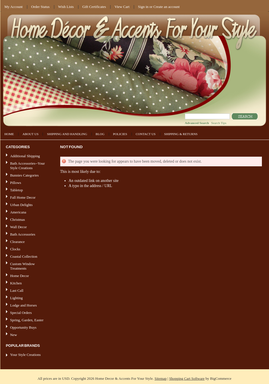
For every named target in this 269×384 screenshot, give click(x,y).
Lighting (16, 298)
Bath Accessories (26, 234)
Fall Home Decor (23, 197)
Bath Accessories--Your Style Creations (27, 165)
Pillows (15, 183)
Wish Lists (66, 7)
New (13, 335)
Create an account (166, 7)
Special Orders (21, 312)
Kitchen (16, 283)
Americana (26, 212)
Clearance (17, 242)
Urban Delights (21, 205)
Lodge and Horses (23, 305)
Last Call (17, 290)
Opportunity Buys (23, 327)
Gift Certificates (94, 7)
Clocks (15, 249)
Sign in (143, 7)
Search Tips (218, 123)
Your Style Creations (25, 354)
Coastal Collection (23, 256)
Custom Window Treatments (22, 266)
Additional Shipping (25, 156)
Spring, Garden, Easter (27, 320)
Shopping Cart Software (187, 378)
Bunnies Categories (24, 175)
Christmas (17, 219)
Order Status (40, 7)
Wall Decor (18, 227)
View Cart (122, 7)
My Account (14, 7)
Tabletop (16, 190)
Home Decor (26, 276)
